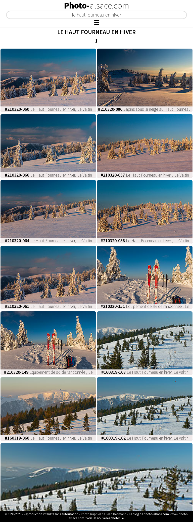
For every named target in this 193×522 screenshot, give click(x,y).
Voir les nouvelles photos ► (105, 518)
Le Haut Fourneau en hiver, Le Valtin (48, 109)
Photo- (96, 5)
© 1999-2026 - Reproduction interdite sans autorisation (41, 514)
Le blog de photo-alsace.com (149, 514)
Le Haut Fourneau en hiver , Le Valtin (145, 175)
